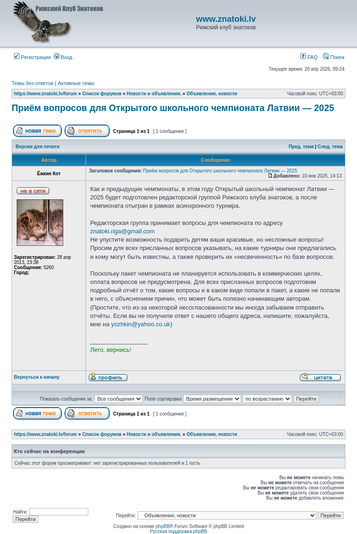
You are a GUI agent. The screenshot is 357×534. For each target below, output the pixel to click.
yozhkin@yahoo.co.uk (140, 324)
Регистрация (32, 57)
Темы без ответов (32, 83)
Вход (63, 57)
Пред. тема (301, 146)
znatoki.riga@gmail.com (122, 231)
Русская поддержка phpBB (178, 531)
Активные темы (76, 83)
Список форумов (102, 93)
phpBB (163, 526)
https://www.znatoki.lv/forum (45, 93)
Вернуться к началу (37, 377)
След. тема (330, 146)
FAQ (308, 57)
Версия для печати (38, 146)
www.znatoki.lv (226, 19)
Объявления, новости (211, 93)
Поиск (333, 57)
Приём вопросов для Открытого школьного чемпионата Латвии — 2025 (173, 108)
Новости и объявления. (154, 93)
